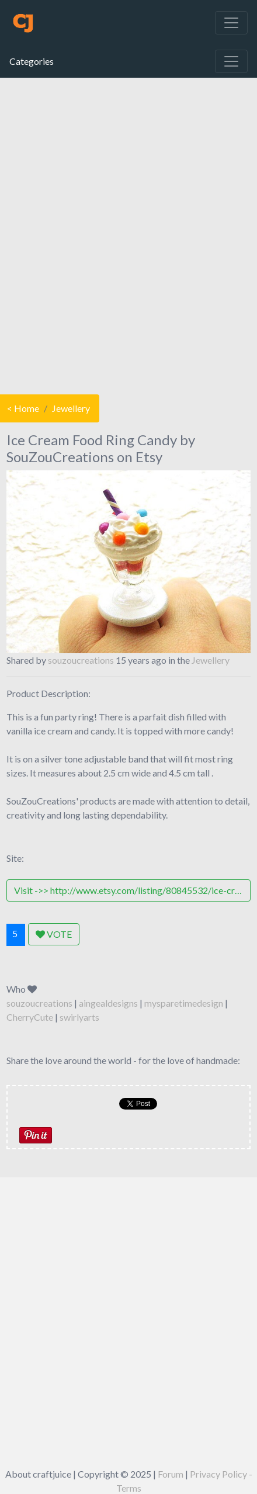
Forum (170, 1473)
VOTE (54, 934)
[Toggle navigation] (231, 22)
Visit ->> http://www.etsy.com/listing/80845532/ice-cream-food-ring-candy (132, 890)
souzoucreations (81, 659)
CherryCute (29, 1016)
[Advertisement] (127, 233)
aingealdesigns (108, 1002)
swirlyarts (79, 1016)
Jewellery (71, 408)
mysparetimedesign (183, 1002)
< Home (23, 408)
